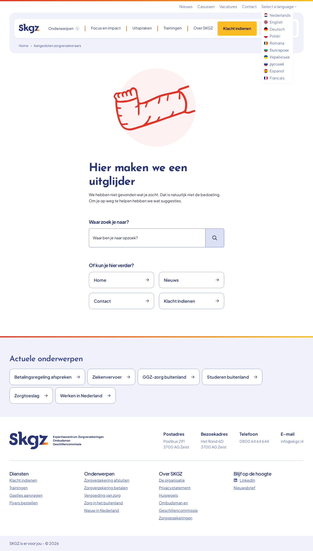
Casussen (206, 6)
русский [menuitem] (274, 64)
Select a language (279, 6)
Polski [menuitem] (272, 35)
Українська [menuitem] (276, 56)
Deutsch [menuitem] (274, 29)
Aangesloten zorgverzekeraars (57, 45)
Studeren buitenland (232, 377)
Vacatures (228, 6)
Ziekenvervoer (111, 377)
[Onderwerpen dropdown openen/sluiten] (63, 28)
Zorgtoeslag (31, 395)
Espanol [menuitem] (274, 70)
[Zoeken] (147, 237)
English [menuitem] (273, 22)
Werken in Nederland (85, 395)
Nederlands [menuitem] (277, 15)
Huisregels (168, 495)
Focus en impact (106, 28)
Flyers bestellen (23, 502)
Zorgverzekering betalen (106, 487)
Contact (249, 6)
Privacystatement (174, 487)
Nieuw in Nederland (101, 510)
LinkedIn (244, 480)
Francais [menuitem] (274, 77)
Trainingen (173, 28)
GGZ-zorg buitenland (169, 377)
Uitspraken (142, 28)
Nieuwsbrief (244, 487)
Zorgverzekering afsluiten (106, 480)
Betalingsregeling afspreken (47, 377)
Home (24, 45)
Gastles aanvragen (25, 495)
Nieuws (186, 6)
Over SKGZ (203, 28)
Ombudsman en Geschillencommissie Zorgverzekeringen (178, 510)
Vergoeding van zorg (102, 495)
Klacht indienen (237, 28)
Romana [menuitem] (274, 43)
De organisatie (172, 480)
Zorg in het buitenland (103, 502)
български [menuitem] (276, 50)
